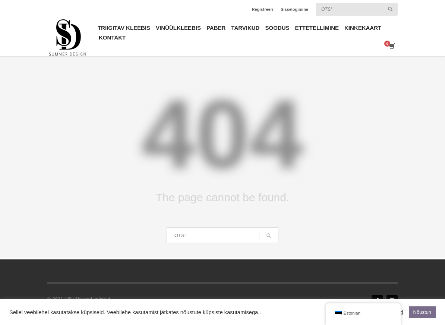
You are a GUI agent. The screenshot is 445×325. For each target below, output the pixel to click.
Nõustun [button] (422, 312)
